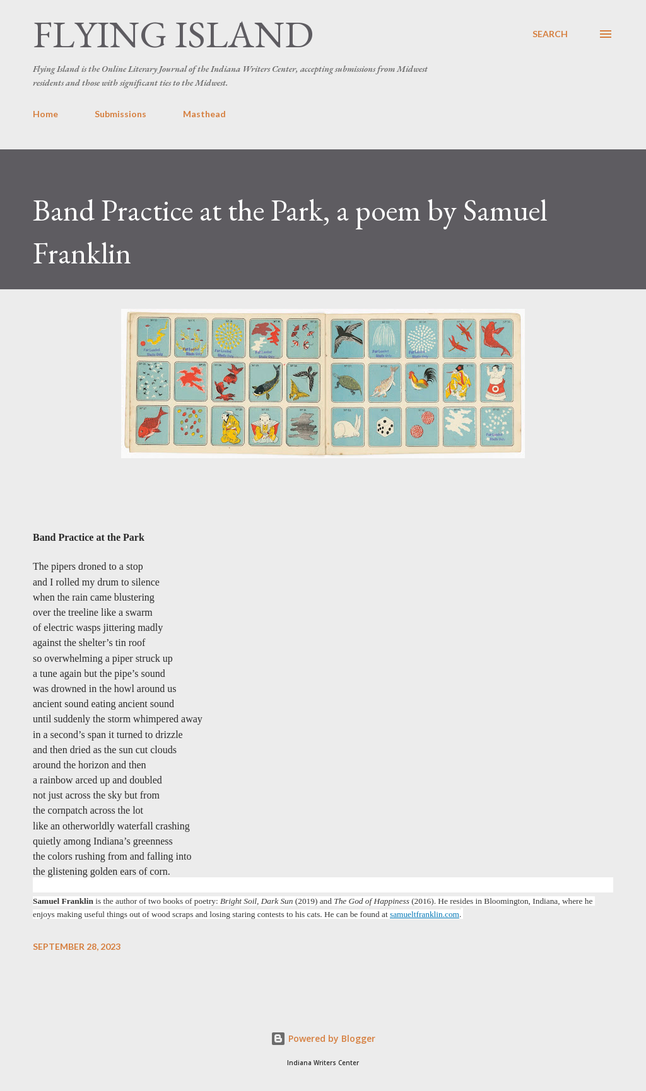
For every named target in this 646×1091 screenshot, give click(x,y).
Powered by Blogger (323, 1038)
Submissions (120, 113)
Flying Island (173, 34)
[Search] (550, 34)
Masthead (204, 113)
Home (45, 113)
